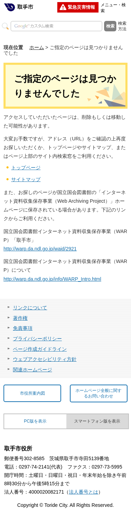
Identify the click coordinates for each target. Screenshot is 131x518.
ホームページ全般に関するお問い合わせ (98, 393)
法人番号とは (83, 492)
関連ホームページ (32, 369)
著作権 (20, 318)
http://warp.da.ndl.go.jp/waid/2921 (40, 249)
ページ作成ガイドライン (40, 349)
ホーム (36, 47)
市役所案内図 (32, 393)
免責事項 (22, 328)
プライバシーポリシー (37, 338)
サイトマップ (26, 179)
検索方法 (122, 26)
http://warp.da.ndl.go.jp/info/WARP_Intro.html (52, 279)
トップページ (26, 167)
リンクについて (30, 307)
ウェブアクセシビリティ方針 (45, 359)
